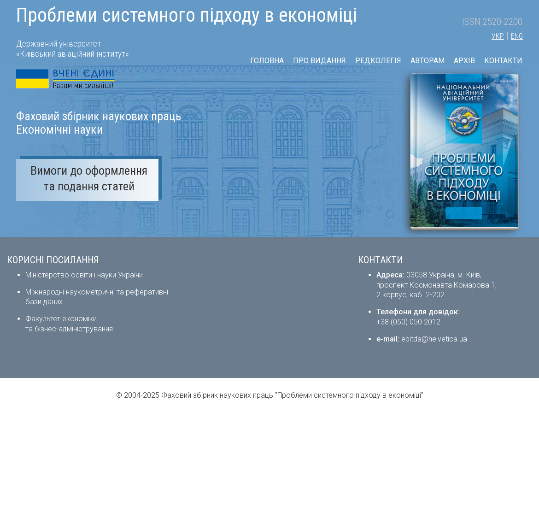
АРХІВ (464, 60)
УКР (498, 36)
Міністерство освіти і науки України (84, 275)
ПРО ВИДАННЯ (319, 60)
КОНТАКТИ (503, 60)
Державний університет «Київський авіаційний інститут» (72, 48)
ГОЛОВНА (267, 60)
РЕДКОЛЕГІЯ (378, 60)
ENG (517, 36)
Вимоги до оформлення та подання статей (88, 178)
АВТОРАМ (427, 60)
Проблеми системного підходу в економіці (186, 15)
